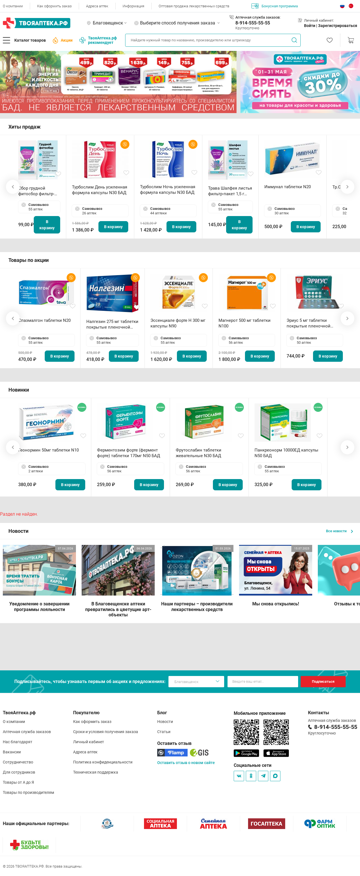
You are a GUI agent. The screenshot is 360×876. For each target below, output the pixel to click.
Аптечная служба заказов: (257, 17)
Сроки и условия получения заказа (105, 731)
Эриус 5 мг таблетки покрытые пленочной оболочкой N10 (308, 323)
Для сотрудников (19, 772)
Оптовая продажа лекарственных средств (194, 6)
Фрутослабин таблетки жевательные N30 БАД (198, 453)
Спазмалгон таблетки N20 (44, 320)
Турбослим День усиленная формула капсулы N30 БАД (99, 190)
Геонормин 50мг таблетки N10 (48, 450)
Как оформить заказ (54, 6)
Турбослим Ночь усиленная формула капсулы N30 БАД (167, 189)
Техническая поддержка (95, 772)
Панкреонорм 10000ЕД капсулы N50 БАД (286, 453)
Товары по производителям (28, 792)
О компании (13, 6)
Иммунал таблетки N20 (287, 186)
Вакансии (12, 752)
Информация (133, 6)
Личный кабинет (88, 742)
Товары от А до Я (18, 782)
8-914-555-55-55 (252, 23)
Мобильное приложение (260, 713)
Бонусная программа (274, 5)
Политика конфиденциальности (102, 762)
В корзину (47, 224)
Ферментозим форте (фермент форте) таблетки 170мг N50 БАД (128, 453)
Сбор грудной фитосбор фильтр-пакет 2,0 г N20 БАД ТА (37, 191)
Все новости (339, 531)
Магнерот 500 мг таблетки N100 (245, 323)
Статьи (163, 731)
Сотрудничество (18, 762)
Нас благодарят (17, 742)
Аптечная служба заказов (27, 731)
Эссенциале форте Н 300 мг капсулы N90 (177, 323)
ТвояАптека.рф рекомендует (98, 40)
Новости (165, 721)
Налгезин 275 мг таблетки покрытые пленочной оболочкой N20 (112, 324)
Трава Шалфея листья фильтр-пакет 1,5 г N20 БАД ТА (230, 191)
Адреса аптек (97, 6)
